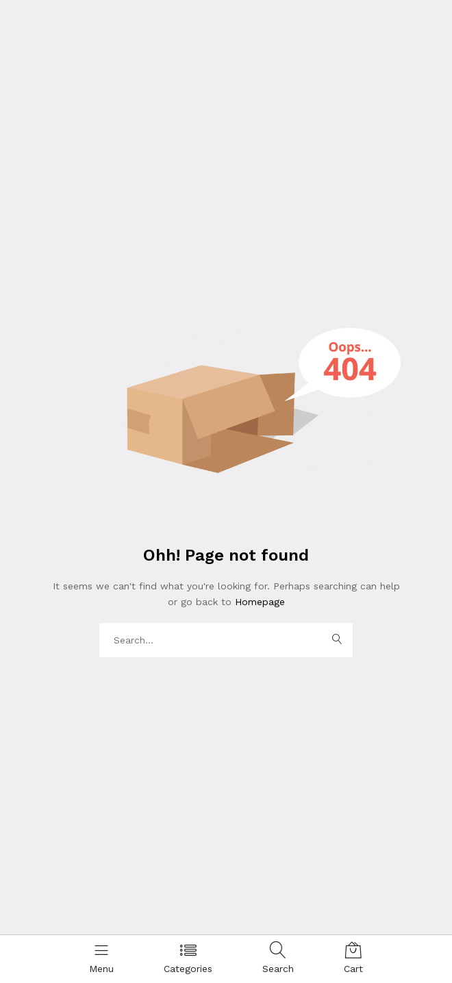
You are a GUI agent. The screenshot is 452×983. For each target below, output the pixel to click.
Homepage (258, 601)
